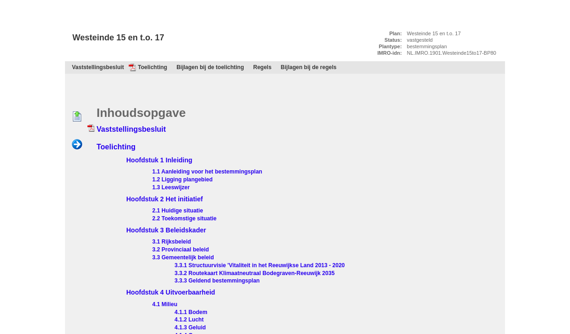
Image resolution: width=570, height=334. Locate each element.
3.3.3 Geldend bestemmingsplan (217, 280)
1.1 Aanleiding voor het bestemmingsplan (207, 171)
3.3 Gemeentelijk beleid (183, 257)
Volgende (77, 144)
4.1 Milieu (164, 304)
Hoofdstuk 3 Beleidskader (166, 230)
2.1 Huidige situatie (177, 210)
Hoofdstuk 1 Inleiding (159, 160)
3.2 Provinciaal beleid (180, 249)
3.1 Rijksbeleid (171, 241)
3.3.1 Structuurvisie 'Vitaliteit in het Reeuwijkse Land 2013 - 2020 (260, 265)
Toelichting (152, 67)
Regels (262, 67)
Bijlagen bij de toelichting (210, 67)
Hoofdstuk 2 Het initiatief (164, 199)
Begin (77, 116)
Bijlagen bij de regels (309, 67)
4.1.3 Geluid (190, 327)
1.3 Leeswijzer (171, 187)
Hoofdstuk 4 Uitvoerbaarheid (170, 292)
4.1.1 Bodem (191, 312)
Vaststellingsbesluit (98, 67)
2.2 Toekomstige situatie (184, 218)
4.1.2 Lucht (189, 319)
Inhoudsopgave (112, 58)
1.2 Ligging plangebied (182, 179)
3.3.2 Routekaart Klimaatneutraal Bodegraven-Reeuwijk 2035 (255, 273)
